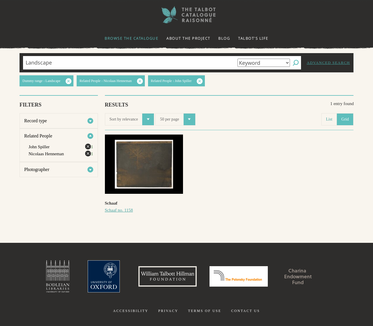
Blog (224, 38)
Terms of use (204, 311)
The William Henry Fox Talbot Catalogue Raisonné (186, 15)
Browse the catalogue (131, 38)
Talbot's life (253, 38)
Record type (35, 120)
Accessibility (130, 311)
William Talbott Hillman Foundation (167, 276)
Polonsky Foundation (239, 276)
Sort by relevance (132, 119)
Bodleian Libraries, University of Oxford (57, 276)
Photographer (36, 169)
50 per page (177, 119)
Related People (38, 135)
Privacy (168, 311)
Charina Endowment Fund (298, 276)
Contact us (245, 311)
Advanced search (328, 62)
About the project (188, 38)
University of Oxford (104, 276)
